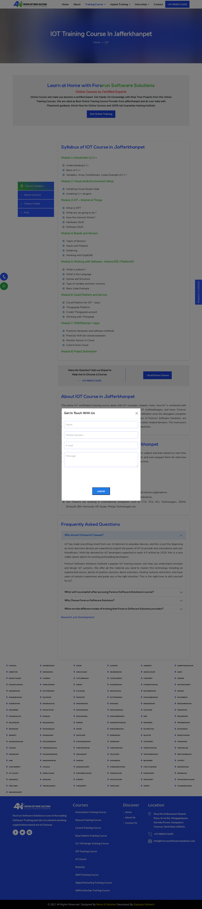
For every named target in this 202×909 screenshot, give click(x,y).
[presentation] (88, 477)
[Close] (136, 413)
